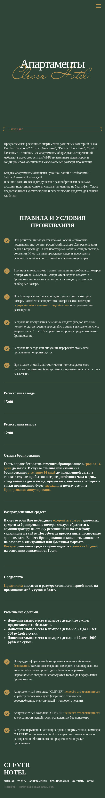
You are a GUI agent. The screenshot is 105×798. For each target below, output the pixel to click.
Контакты (78, 781)
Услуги (21, 781)
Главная (9, 781)
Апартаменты (38, 781)
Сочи (90, 781)
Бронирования (59, 781)
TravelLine (16, 129)
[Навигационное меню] (98, 6)
